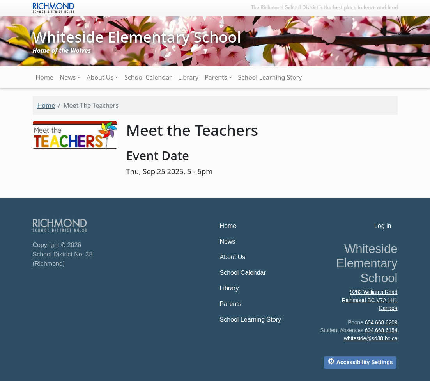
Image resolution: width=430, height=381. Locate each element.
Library (188, 77)
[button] (75, 134)
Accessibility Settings (360, 361)
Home (45, 77)
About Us (100, 77)
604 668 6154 (381, 330)
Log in (382, 226)
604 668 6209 (381, 323)
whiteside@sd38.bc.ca (370, 339)
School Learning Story (270, 77)
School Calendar (148, 77)
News (68, 77)
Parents (216, 77)
